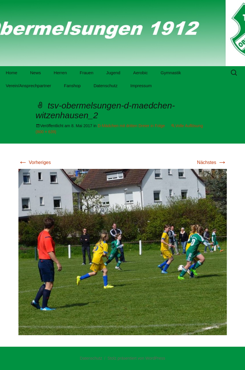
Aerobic (140, 72)
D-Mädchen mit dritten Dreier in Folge (131, 125)
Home (11, 72)
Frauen (87, 72)
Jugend (113, 72)
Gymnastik (171, 72)
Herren (60, 72)
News (35, 72)
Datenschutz (105, 85)
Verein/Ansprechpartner (28, 85)
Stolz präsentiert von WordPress (136, 358)
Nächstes (212, 162)
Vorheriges (34, 162)
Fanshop (72, 85)
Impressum (141, 85)
